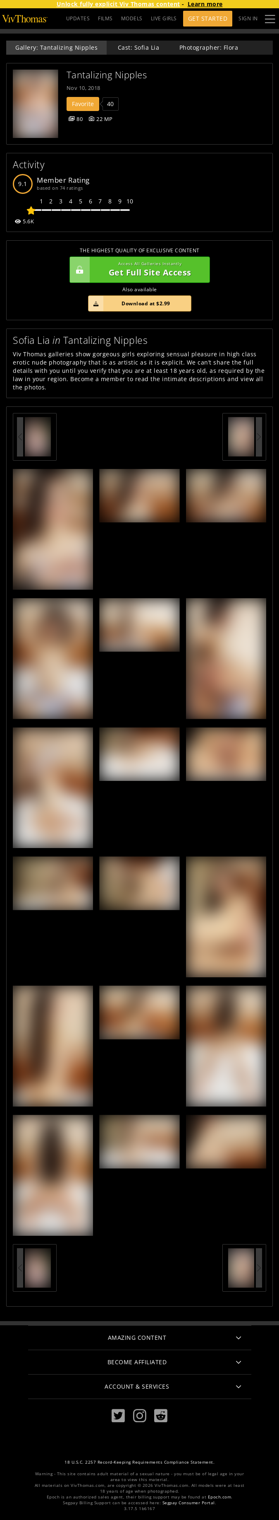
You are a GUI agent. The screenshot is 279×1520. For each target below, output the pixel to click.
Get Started (208, 18)
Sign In (248, 18)
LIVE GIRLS (164, 18)
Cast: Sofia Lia (139, 47)
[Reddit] (160, 1415)
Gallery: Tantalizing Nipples (56, 47)
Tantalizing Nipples (107, 74)
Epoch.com (219, 1497)
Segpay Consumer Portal (188, 1503)
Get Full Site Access (137, 270)
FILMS (105, 18)
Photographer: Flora (208, 47)
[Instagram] (139, 1415)
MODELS (132, 18)
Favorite (83, 104)
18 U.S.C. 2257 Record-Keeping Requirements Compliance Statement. (139, 1462)
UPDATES (78, 18)
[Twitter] (118, 1415)
